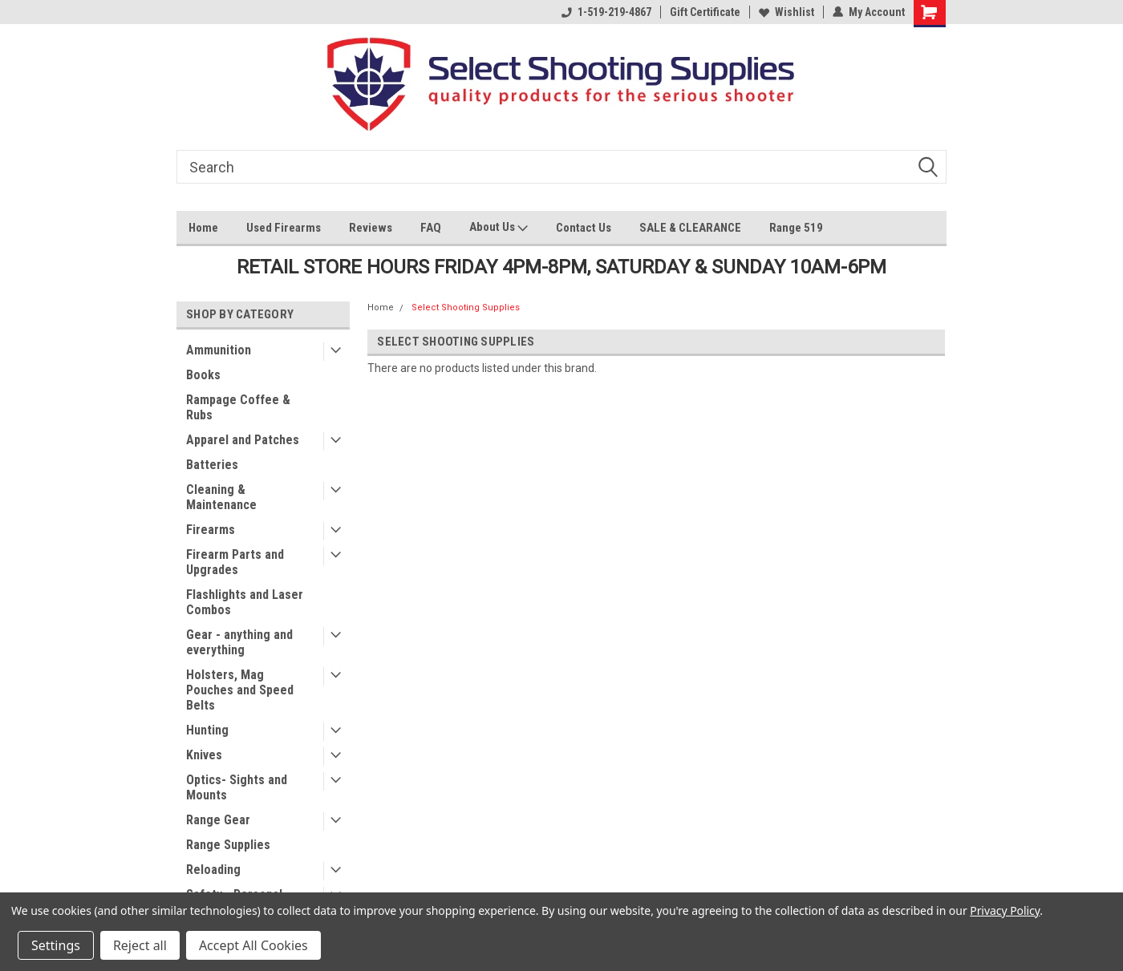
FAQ (430, 227)
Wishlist (786, 12)
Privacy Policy (1005, 910)
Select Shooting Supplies (465, 307)
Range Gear (218, 819)
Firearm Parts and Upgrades (235, 562)
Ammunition (218, 350)
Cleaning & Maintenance (221, 497)
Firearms (210, 529)
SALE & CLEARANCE (690, 227)
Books (203, 374)
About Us (498, 229)
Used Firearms (283, 227)
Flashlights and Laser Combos (244, 602)
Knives (204, 755)
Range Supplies (228, 844)
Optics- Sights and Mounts (236, 787)
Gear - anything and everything (239, 642)
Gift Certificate (705, 12)
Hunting (207, 730)
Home (203, 227)
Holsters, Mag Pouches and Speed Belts (240, 690)
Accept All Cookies (253, 945)
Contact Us (583, 227)
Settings (55, 945)
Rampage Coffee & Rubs (238, 407)
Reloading (213, 869)
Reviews (370, 227)
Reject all (140, 945)
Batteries (212, 464)
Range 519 (796, 227)
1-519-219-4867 (606, 12)
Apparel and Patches (242, 439)
